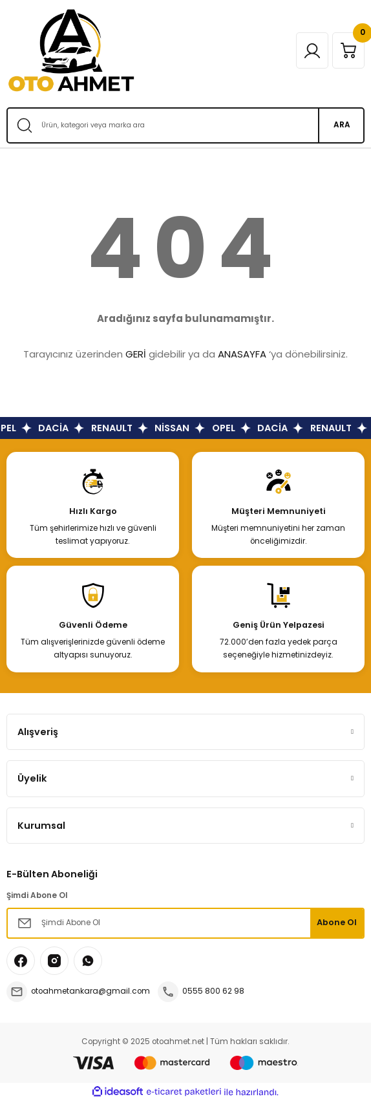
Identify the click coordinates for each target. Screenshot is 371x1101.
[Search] (185, 125)
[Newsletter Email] (185, 923)
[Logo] (71, 50)
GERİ (135, 354)
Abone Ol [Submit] (337, 922)
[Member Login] (312, 50)
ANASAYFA (242, 354)
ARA (342, 125)
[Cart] (348, 50)
